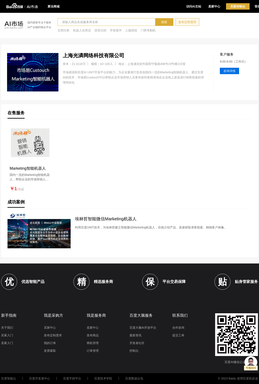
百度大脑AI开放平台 (143, 327)
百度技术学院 (103, 378)
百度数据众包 (134, 378)
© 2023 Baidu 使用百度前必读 (238, 378)
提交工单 (178, 335)
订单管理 (93, 350)
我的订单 (50, 343)
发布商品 (93, 335)
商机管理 (93, 343)
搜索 (164, 22)
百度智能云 (8, 378)
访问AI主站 (193, 6)
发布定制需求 (187, 22)
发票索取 (50, 350)
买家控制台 (237, 6)
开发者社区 (137, 343)
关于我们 (7, 327)
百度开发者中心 (39, 378)
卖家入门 (7, 343)
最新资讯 (135, 335)
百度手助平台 (72, 378)
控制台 (134, 350)
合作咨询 (178, 327)
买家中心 (50, 327)
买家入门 (7, 335)
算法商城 (54, 6)
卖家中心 (214, 6)
